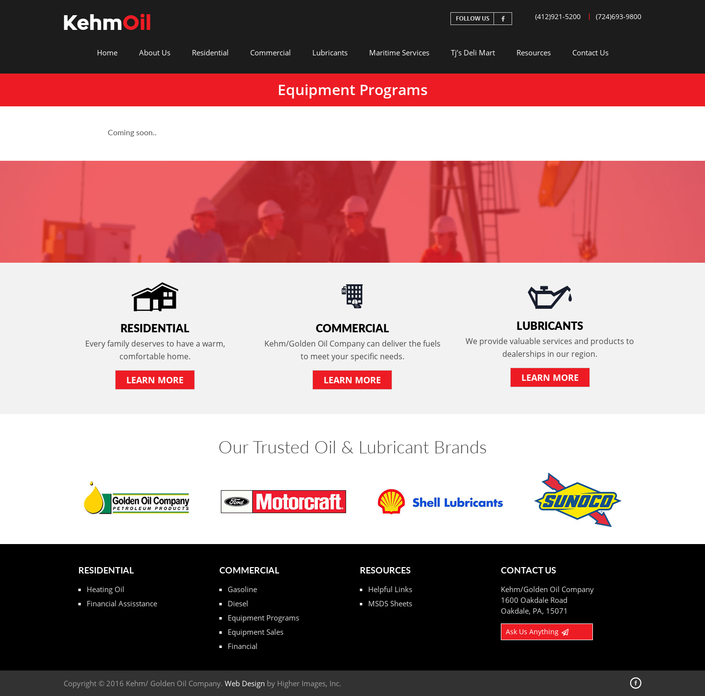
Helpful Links (390, 589)
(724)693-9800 (618, 16)
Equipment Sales (255, 632)
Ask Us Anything (537, 631)
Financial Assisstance (122, 603)
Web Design (245, 683)
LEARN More (155, 380)
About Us (154, 52)
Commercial (270, 52)
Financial (243, 646)
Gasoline (242, 589)
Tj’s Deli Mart (473, 52)
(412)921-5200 (558, 16)
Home (107, 52)
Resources (534, 52)
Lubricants (330, 52)
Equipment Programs (263, 617)
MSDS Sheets (390, 603)
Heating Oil (105, 589)
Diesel (238, 603)
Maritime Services (399, 52)
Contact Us (590, 52)
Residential (210, 52)
